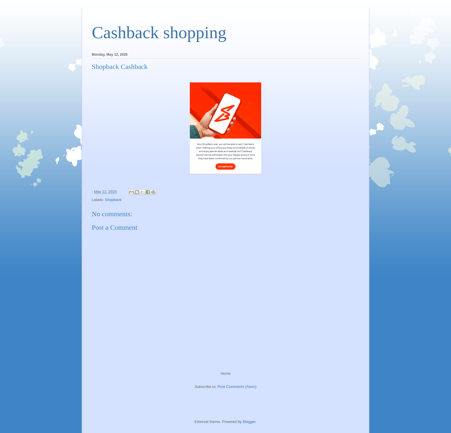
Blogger (249, 422)
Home (226, 373)
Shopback (113, 200)
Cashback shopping (159, 32)
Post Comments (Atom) (236, 386)
